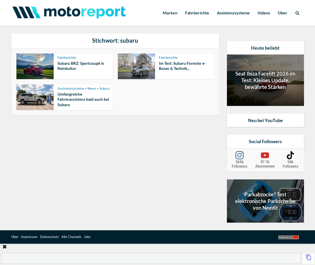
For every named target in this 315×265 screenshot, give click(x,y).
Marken (170, 12)
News (92, 88)
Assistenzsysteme (233, 12)
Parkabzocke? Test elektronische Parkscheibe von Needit (265, 201)
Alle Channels (71, 237)
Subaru (104, 88)
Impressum (29, 237)
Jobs (87, 237)
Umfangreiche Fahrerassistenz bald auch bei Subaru (83, 99)
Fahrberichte (197, 12)
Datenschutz (49, 237)
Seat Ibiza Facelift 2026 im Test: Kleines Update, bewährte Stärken (265, 80)
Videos (263, 12)
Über (282, 12)
